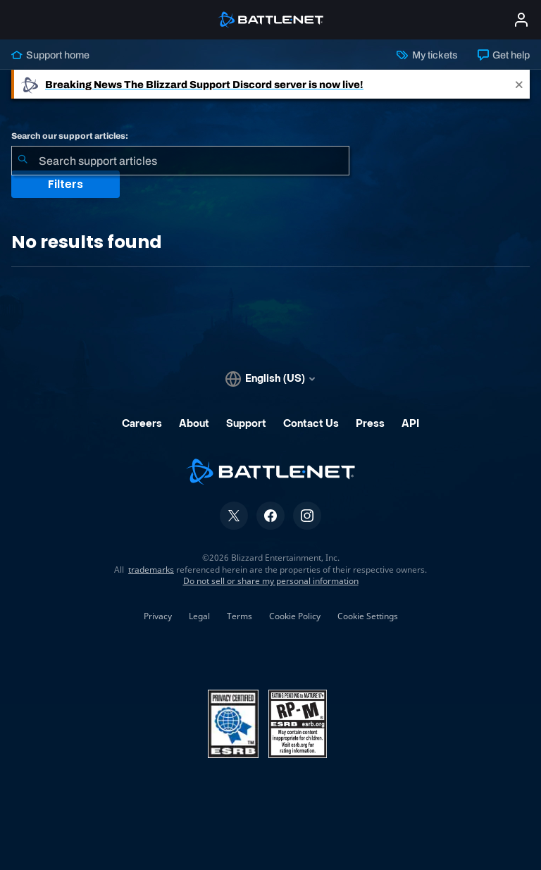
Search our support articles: (69, 136)
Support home (50, 55)
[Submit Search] (22, 160)
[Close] (519, 84)
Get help (504, 55)
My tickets (427, 55)
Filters (65, 184)
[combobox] (180, 160)
